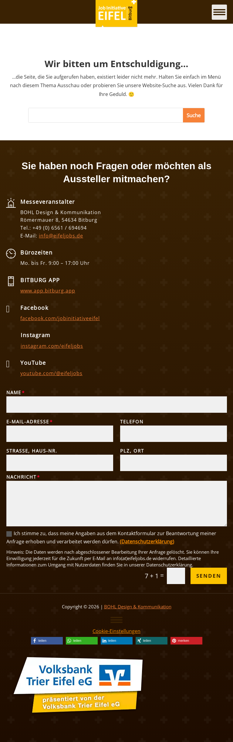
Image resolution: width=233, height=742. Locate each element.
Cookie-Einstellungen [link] (116, 631)
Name (13, 392)
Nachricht (21, 477)
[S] (106, 115)
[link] (47, 641)
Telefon (132, 421)
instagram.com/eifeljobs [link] (52, 346)
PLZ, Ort (132, 450)
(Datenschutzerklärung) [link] (147, 541)
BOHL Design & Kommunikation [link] (137, 607)
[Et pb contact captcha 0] (176, 576)
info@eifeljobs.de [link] (61, 235)
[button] (193, 115)
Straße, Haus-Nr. (31, 450)
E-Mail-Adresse (27, 421)
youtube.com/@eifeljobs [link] (51, 373)
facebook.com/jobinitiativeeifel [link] (60, 318)
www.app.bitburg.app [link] (47, 290)
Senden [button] (208, 575)
